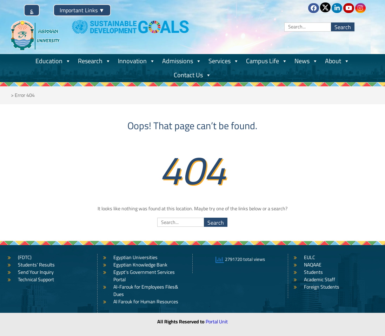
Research (94, 61)
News (306, 61)
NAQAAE (312, 264)
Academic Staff (319, 279)
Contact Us (192, 75)
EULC (309, 257)
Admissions (181, 61)
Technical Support (36, 279)
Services (223, 61)
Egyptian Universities (135, 257)
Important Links (82, 10)
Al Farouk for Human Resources (145, 301)
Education (53, 61)
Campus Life (266, 61)
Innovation (136, 61)
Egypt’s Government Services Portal (144, 276)
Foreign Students (321, 286)
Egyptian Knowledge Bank (140, 264)
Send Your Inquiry (36, 272)
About (337, 61)
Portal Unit (217, 321)
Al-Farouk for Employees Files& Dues (145, 290)
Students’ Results (36, 264)
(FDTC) (25, 257)
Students (313, 272)
